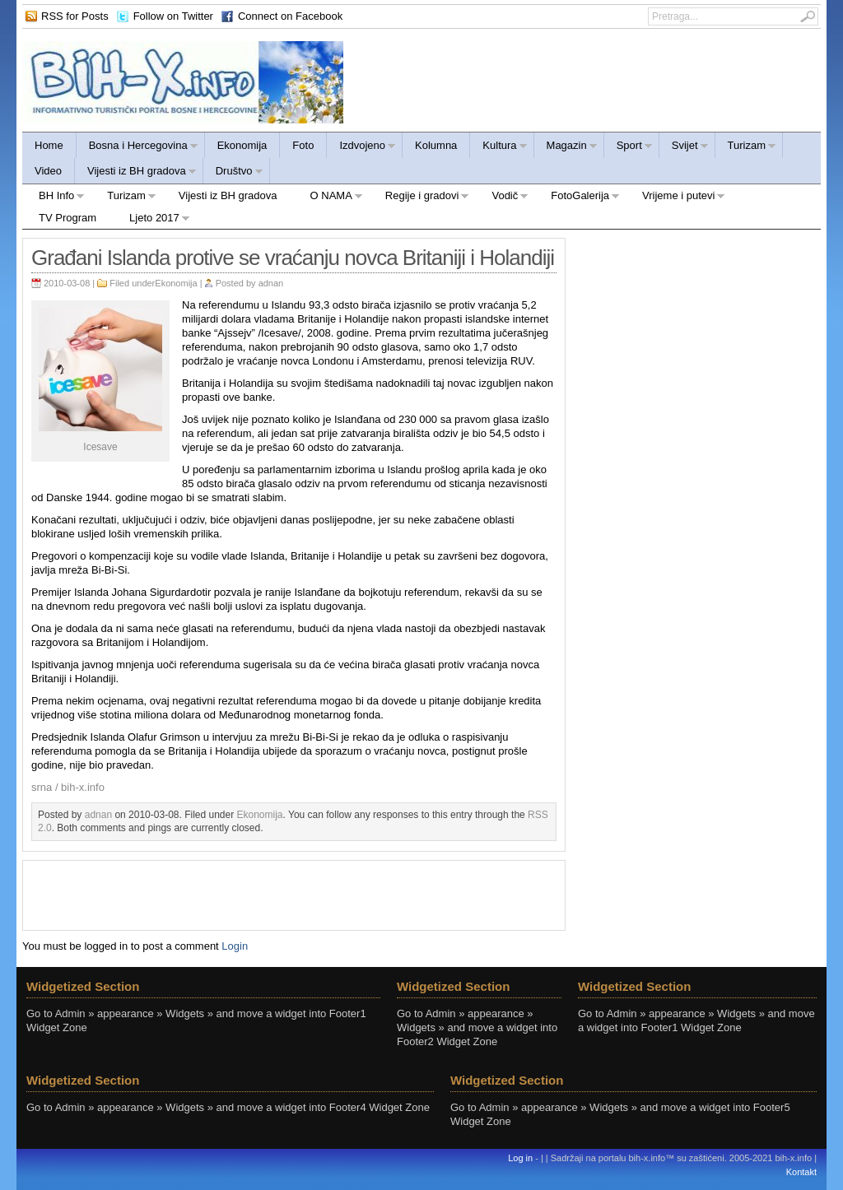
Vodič (502, 198)
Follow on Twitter (173, 16)
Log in (520, 1158)
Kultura (498, 147)
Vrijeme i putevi (675, 198)
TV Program (67, 218)
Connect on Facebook (290, 16)
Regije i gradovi (419, 198)
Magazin (566, 147)
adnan (271, 283)
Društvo (233, 173)
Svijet (684, 147)
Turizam (745, 147)
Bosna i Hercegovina (137, 147)
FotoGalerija (577, 198)
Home (49, 145)
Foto (303, 145)
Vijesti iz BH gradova (136, 173)
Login (234, 946)
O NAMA (328, 198)
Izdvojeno (361, 147)
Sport (628, 147)
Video (48, 171)
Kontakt (801, 1172)
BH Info (53, 198)
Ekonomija (242, 145)
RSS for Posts (75, 16)
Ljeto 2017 (151, 220)
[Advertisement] (294, 893)
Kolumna (436, 145)
